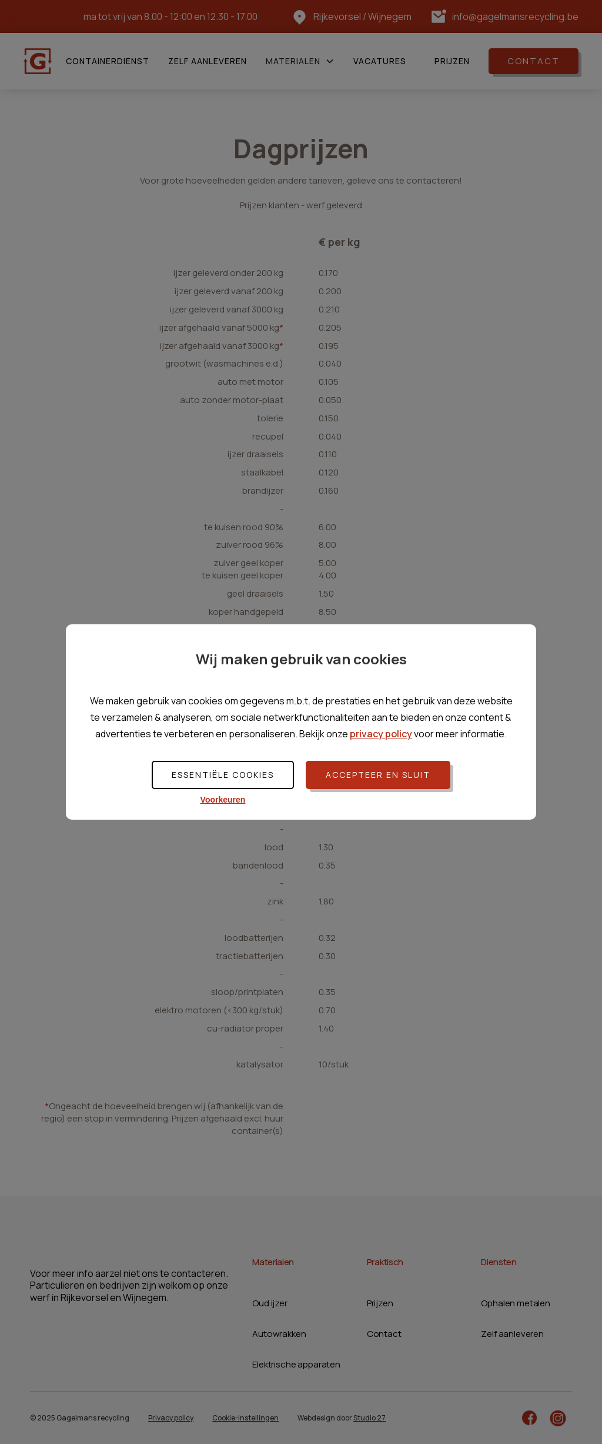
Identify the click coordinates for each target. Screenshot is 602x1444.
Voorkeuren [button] (223, 799)
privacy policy (381, 733)
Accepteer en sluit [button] (378, 774)
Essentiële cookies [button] (223, 774)
